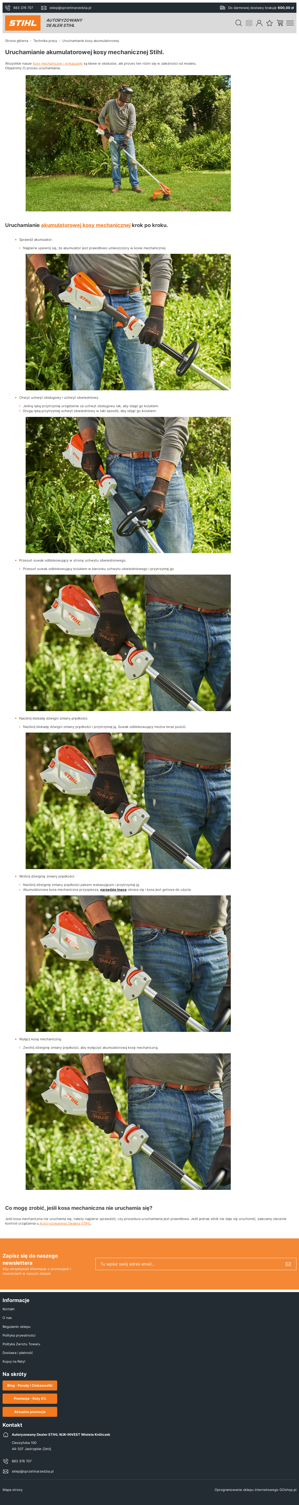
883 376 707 (23, 8)
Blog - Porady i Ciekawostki (30, 1385)
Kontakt (9, 1309)
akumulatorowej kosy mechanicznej (86, 225)
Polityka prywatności (19, 1335)
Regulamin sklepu (17, 1327)
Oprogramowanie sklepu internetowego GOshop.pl (255, 1490)
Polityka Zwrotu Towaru (21, 1344)
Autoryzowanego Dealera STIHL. (65, 1223)
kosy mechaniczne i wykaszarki (58, 63)
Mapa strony (13, 1490)
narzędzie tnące (113, 889)
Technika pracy (45, 41)
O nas (7, 1318)
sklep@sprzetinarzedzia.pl (70, 8)
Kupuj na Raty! (14, 1361)
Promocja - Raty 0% (30, 1398)
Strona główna (16, 41)
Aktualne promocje (30, 1412)
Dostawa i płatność (18, 1353)
